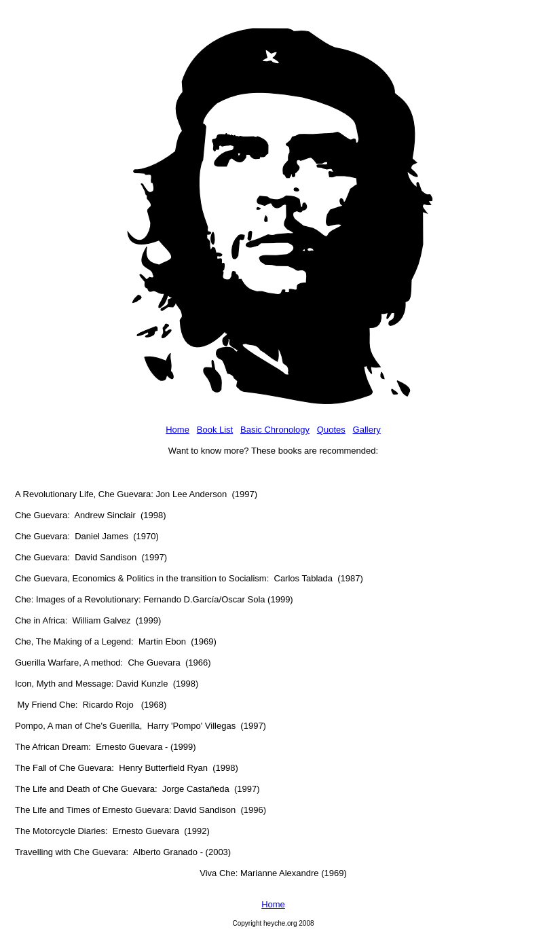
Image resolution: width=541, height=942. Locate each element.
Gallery (367, 429)
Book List (215, 429)
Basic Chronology (275, 429)
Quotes (331, 429)
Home (177, 429)
